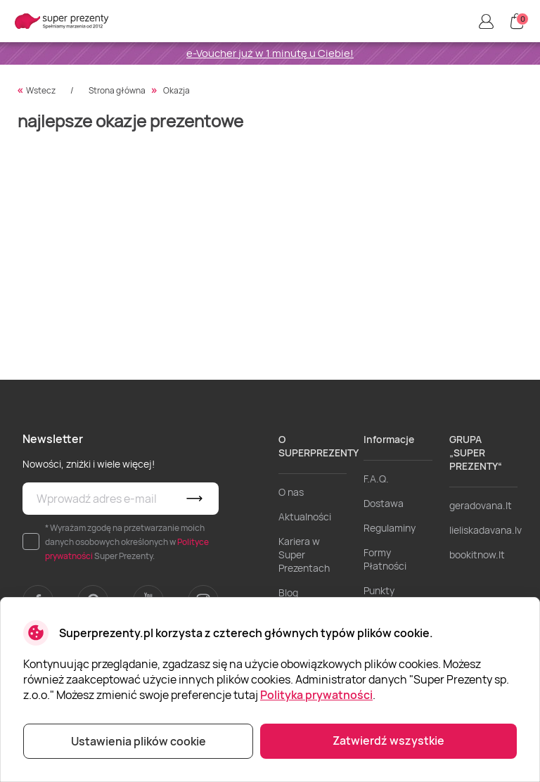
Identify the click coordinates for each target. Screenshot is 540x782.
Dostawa (384, 503)
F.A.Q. (376, 478)
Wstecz (41, 90)
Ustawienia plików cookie (138, 741)
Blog (288, 592)
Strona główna (117, 90)
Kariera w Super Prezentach (304, 554)
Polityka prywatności (316, 695)
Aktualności (304, 516)
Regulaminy (390, 527)
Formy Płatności (385, 559)
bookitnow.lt (477, 554)
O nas (291, 492)
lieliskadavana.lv (485, 530)
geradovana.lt (480, 505)
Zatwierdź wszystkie (388, 740)
